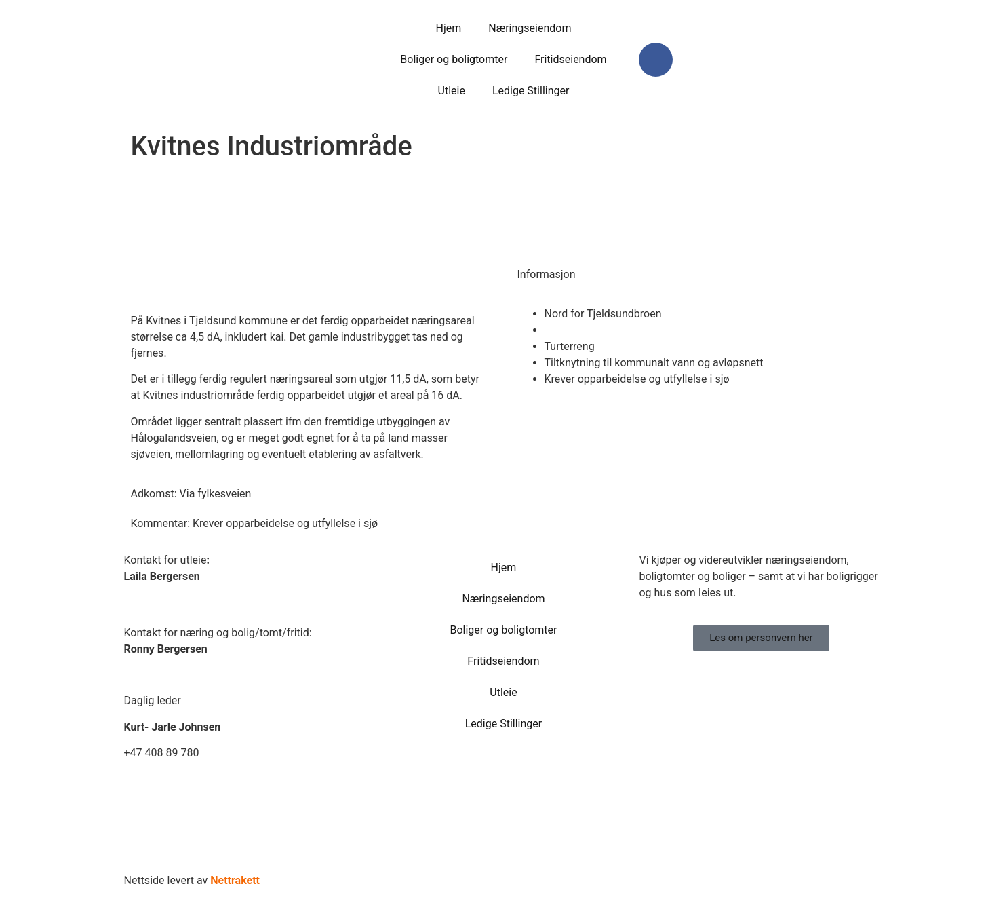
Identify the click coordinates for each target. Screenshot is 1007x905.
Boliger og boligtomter (453, 59)
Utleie (451, 90)
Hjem (448, 28)
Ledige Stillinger (530, 90)
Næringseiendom (529, 28)
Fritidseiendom (570, 59)
